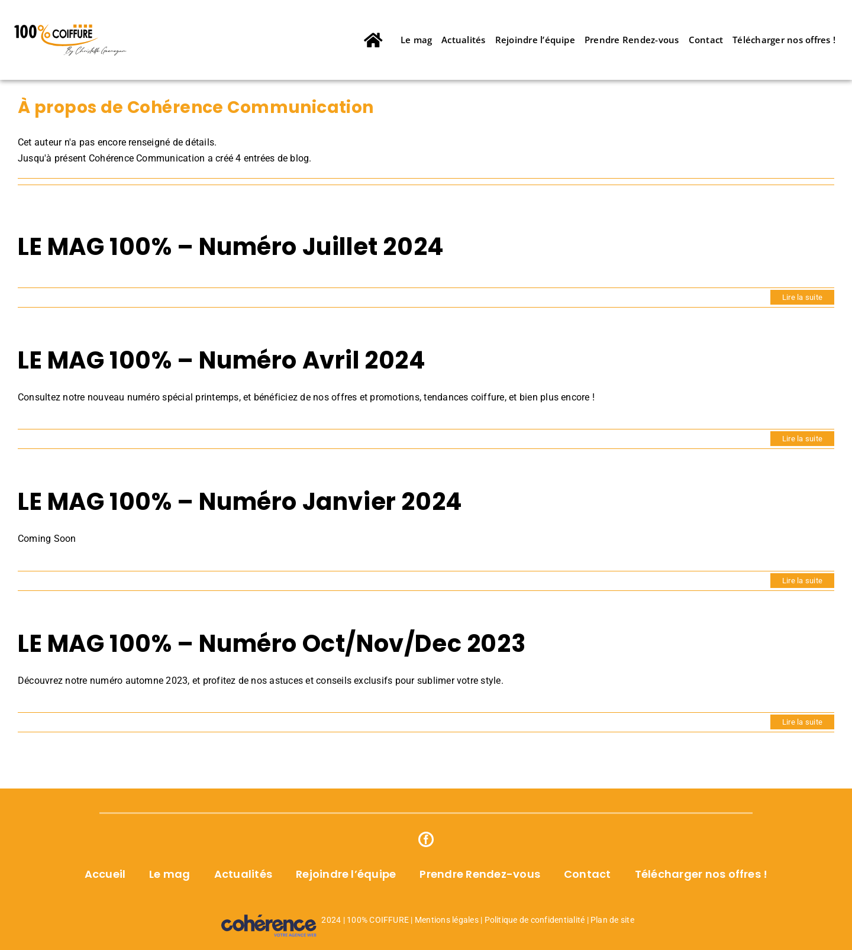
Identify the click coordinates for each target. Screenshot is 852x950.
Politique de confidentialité (535, 920)
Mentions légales (447, 920)
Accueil (105, 874)
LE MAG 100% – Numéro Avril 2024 (222, 360)
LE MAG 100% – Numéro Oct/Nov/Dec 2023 (271, 643)
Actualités (243, 874)
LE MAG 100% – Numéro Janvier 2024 (240, 501)
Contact (587, 874)
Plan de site (612, 920)
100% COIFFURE (378, 920)
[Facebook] (426, 839)
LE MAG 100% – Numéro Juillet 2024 (231, 246)
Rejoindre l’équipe (346, 874)
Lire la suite (802, 297)
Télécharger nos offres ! (701, 874)
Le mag (169, 874)
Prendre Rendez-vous (479, 874)
